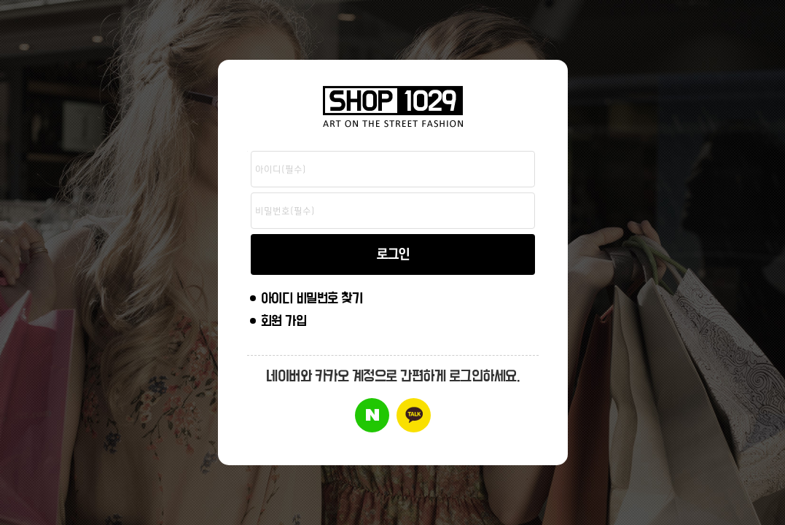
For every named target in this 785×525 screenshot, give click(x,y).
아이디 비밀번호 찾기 (312, 299)
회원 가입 (284, 321)
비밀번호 (247, 151)
